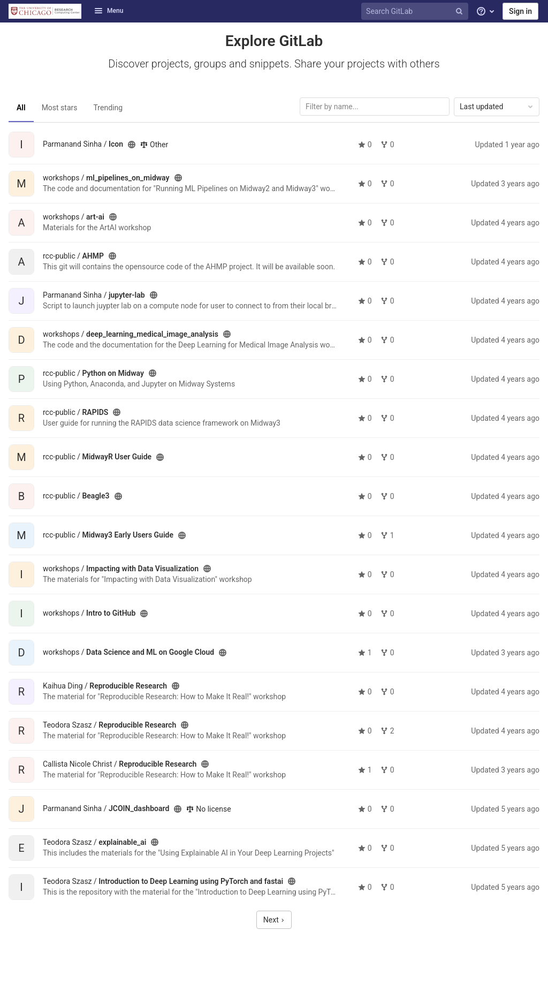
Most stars (60, 107)
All (21, 107)
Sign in (520, 11)
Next (274, 920)
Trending (108, 107)
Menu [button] (108, 10)
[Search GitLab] (416, 11)
